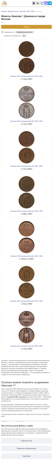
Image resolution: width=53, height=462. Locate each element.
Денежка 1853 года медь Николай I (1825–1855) (26, 121)
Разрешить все (26, 441)
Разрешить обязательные (26, 448)
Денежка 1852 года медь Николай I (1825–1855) (26, 76)
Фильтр (26, 27)
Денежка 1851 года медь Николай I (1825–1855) (26, 346)
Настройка (26, 456)
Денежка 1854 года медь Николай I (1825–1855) (26, 166)
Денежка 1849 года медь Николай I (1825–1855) (26, 256)
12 (23, 36)
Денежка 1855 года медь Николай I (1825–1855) (26, 211)
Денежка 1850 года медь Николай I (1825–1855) (26, 301)
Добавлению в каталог (24, 32)
